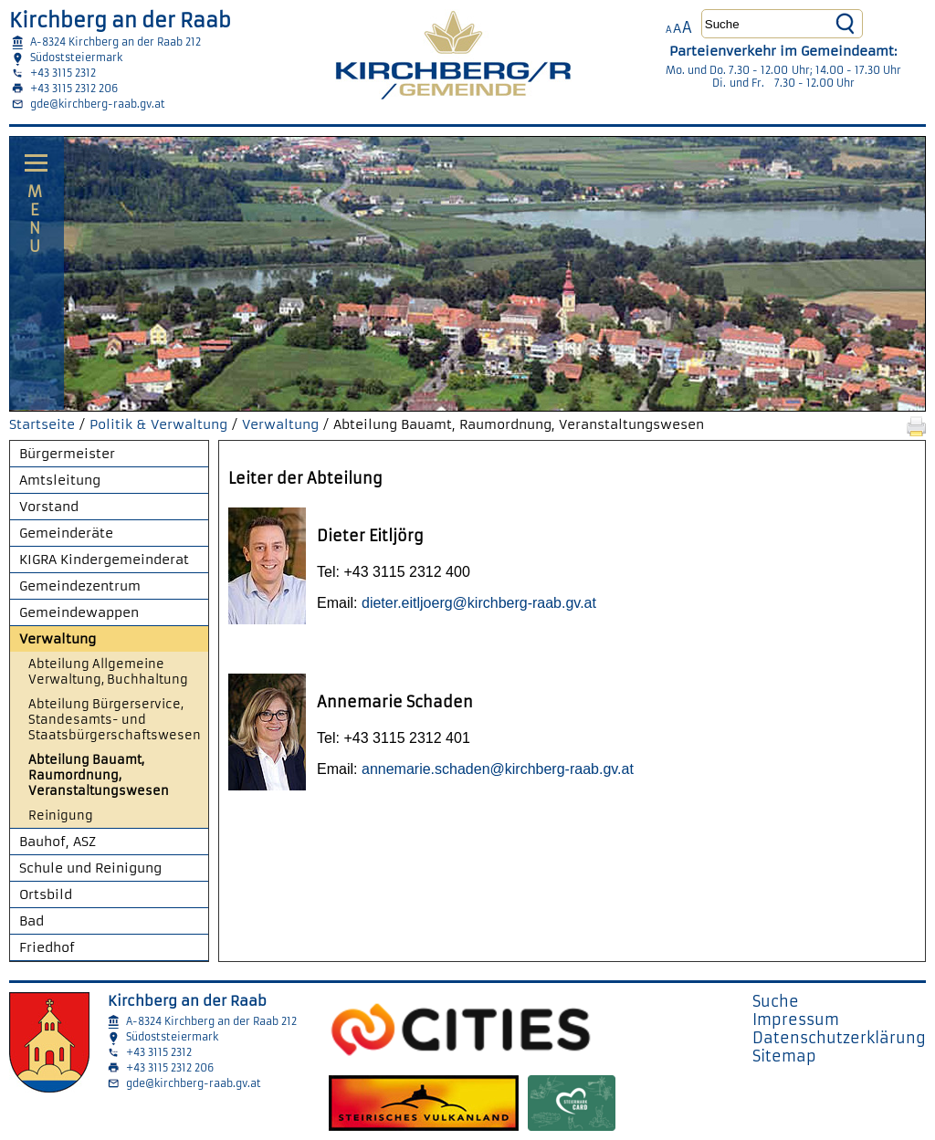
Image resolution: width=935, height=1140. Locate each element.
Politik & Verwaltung (158, 424)
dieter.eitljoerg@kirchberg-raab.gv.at (479, 603)
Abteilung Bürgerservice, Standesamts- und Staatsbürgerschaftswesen (114, 719)
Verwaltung (280, 424)
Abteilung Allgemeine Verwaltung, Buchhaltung (108, 671)
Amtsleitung (59, 480)
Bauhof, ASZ (57, 841)
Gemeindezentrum (80, 586)
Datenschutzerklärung (839, 1038)
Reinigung (60, 815)
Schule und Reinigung (90, 868)
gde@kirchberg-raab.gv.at (97, 104)
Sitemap (784, 1056)
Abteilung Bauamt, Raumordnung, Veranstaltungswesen (98, 775)
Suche (775, 1001)
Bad (31, 921)
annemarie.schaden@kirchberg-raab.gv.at (498, 769)
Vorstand (49, 506)
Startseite (42, 424)
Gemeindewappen (79, 612)
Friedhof (47, 947)
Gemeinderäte (66, 533)
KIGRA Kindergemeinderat (104, 559)
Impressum (795, 1019)
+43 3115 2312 (63, 73)
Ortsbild (45, 894)
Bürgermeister (67, 453)
